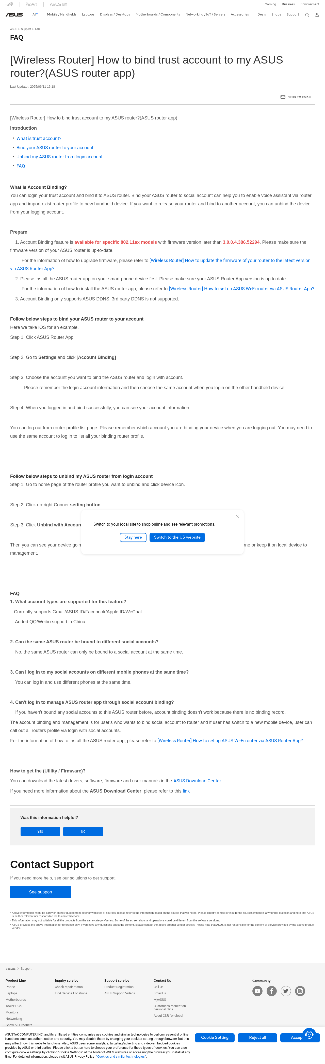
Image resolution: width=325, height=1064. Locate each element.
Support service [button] (116, 980)
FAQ (37, 29)
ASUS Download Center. (197, 780)
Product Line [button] (16, 980)
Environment (309, 4)
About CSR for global (168, 1015)
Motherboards (16, 999)
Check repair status (69, 987)
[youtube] (257, 991)
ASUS (13, 29)
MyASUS (160, 999)
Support (26, 29)
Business (288, 4)
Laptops (11, 993)
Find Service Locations (71, 993)
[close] (237, 516)
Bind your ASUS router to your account (55, 147)
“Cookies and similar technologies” (121, 1056)
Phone (10, 987)
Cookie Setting (215, 1037)
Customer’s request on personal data (170, 1007)
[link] (14, 15)
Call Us (159, 987)
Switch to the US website (177, 537)
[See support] (40, 892)
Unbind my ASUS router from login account (60, 156)
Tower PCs (14, 1006)
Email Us (160, 993)
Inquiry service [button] (66, 980)
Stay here (133, 537)
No (71, 831)
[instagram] (300, 991)
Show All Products (19, 1025)
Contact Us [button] (162, 980)
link (186, 791)
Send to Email (300, 97)
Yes (36, 831)
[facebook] (272, 991)
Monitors (12, 1012)
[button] (270, 4)
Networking (14, 1018)
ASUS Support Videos (119, 993)
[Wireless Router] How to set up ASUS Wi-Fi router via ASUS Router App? (241, 288)
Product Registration (119, 987)
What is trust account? (39, 138)
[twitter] (286, 991)
